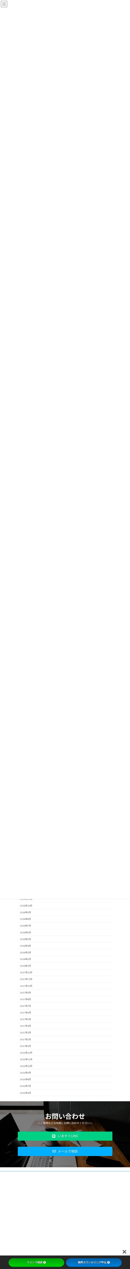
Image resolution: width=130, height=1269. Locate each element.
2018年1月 (25, 965)
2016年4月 (25, 1092)
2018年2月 (25, 959)
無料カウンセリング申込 (94, 1262)
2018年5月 (25, 939)
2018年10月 (26, 905)
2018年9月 (25, 912)
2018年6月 (25, 932)
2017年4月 (25, 1026)
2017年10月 (26, 985)
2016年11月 (26, 1059)
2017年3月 (25, 1032)
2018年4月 (25, 945)
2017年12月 (26, 972)
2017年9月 (25, 992)
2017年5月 (25, 1019)
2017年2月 (25, 1039)
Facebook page (65, 1254)
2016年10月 (26, 1066)
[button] (65, 1136)
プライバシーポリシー (29, 1181)
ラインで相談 (36, 1262)
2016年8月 (25, 1079)
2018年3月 (25, 952)
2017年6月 (25, 1012)
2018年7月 (25, 925)
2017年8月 (25, 999)
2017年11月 (26, 979)
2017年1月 (25, 1045)
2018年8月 (25, 919)
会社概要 (22, 1174)
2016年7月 (25, 1086)
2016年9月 (25, 1072)
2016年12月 (26, 1052)
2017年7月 (25, 1006)
